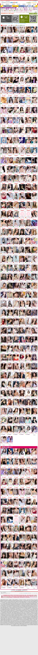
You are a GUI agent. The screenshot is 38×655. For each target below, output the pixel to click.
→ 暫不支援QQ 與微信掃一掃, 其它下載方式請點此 (20, 23)
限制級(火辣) (13, 25)
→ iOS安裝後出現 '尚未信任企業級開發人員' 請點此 (7, 23)
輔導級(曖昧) (18, 25)
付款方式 (29, 4)
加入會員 (18, 4)
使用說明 (24, 4)
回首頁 (2, 4)
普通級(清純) (23, 25)
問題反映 (34, 4)
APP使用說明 (31, 13)
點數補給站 (7, 4)
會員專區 (13, 4)
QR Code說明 (35, 13)
